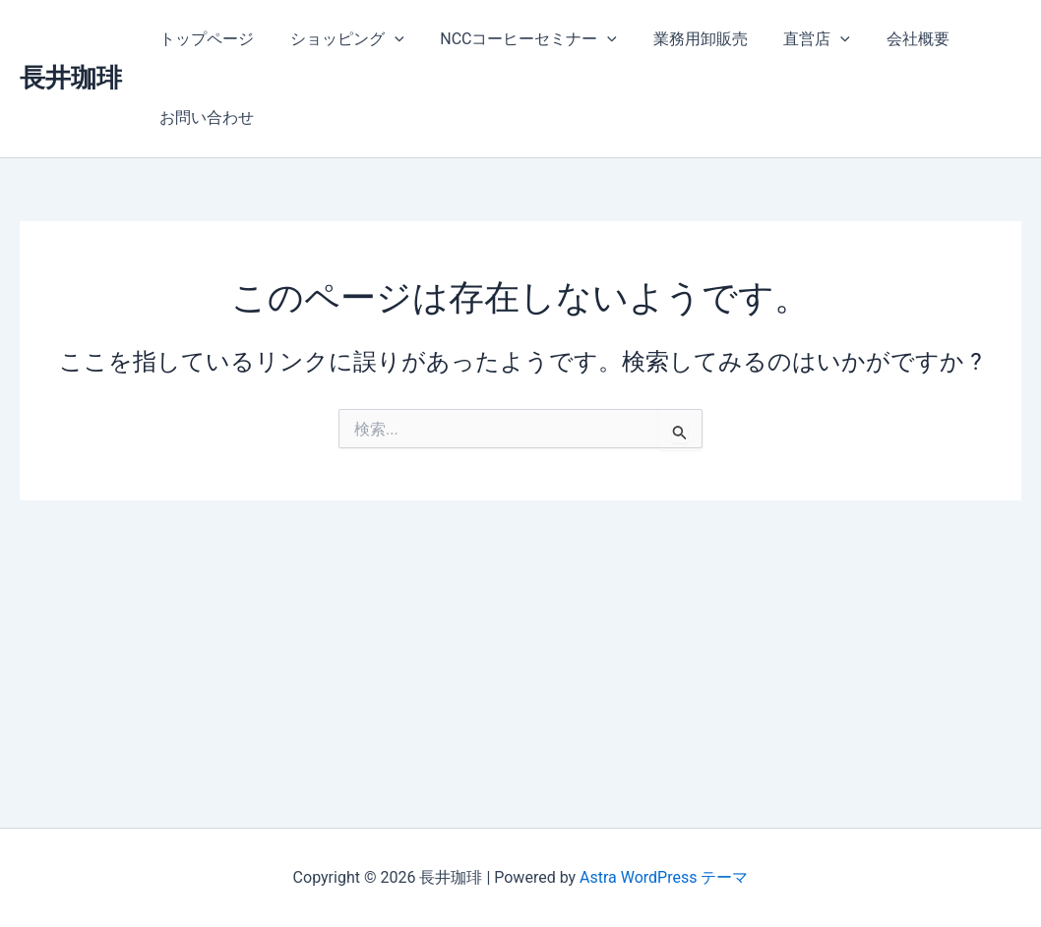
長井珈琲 (71, 77)
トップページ (204, 38)
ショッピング (340, 39)
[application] (388, 39)
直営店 (796, 39)
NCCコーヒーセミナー (517, 39)
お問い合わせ (204, 117)
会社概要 (892, 38)
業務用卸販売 (684, 38)
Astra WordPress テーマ (664, 877)
